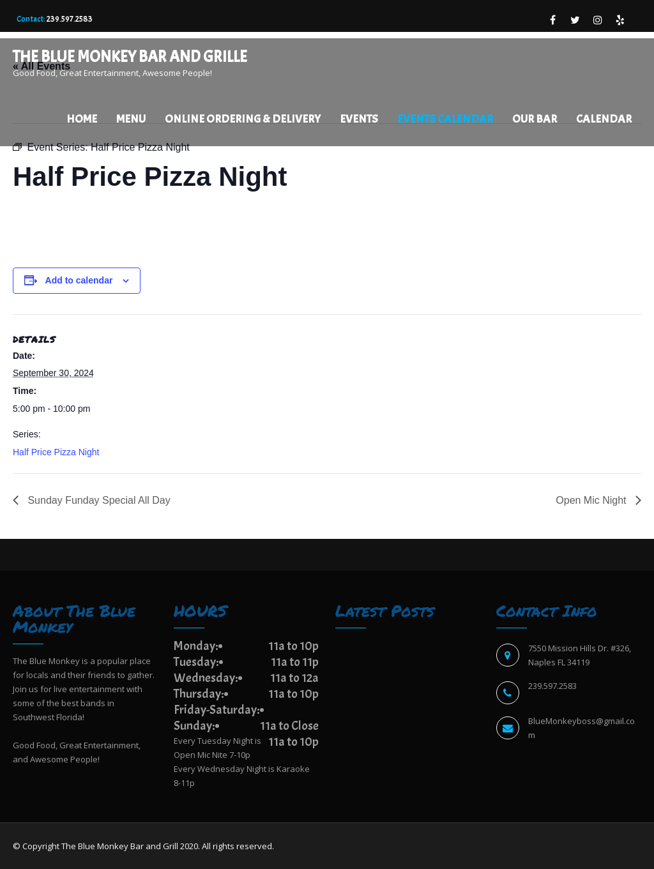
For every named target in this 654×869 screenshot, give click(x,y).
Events (359, 119)
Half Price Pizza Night (56, 452)
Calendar (604, 119)
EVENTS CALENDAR (445, 119)
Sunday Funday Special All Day (98, 500)
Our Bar (534, 119)
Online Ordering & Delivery (243, 119)
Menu (131, 119)
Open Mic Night (592, 500)
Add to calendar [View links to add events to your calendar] (79, 280)
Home (81, 119)
